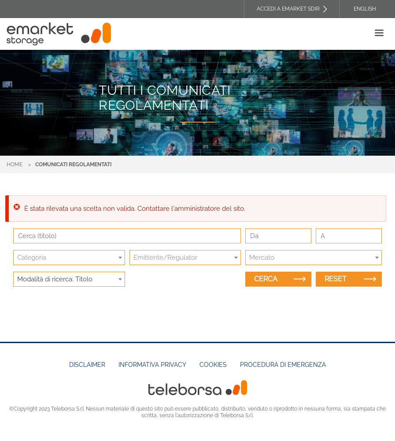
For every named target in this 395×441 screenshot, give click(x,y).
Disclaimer (87, 364)
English (365, 9)
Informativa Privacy (152, 364)
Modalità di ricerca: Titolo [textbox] (54, 279)
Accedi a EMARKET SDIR (288, 9)
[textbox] (69, 257)
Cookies (213, 364)
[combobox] (69, 257)
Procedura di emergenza (283, 364)
